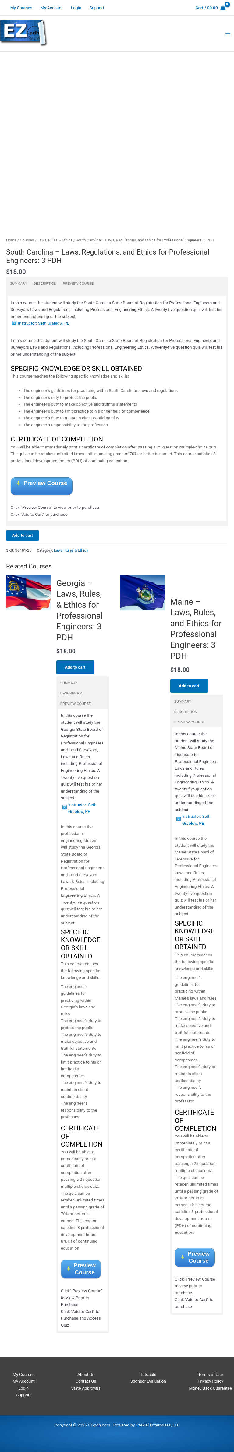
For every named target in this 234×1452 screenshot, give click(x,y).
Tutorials (148, 1374)
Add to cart (22, 535)
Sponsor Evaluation (148, 1381)
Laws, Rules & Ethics (54, 240)
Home (11, 240)
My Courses (21, 7)
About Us (85, 1374)
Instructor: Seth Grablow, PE (43, 323)
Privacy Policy (210, 1381)
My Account (51, 7)
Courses (27, 240)
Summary (18, 283)
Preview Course (78, 283)
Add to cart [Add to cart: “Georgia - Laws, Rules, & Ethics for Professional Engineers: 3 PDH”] (75, 667)
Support (97, 7)
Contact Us (86, 1381)
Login (76, 7)
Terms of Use (210, 1374)
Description (45, 283)
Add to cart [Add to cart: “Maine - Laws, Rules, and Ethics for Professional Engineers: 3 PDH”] (189, 685)
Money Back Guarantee (210, 1388)
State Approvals (86, 1388)
